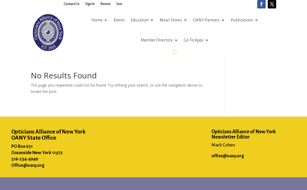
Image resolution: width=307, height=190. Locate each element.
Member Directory (157, 40)
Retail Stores (171, 20)
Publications (242, 20)
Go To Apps (194, 40)
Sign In (90, 4)
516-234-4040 (24, 159)
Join (119, 4)
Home (96, 20)
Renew (106, 4)
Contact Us (72, 4)
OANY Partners (206, 20)
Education (139, 20)
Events (119, 20)
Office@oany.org (27, 165)
